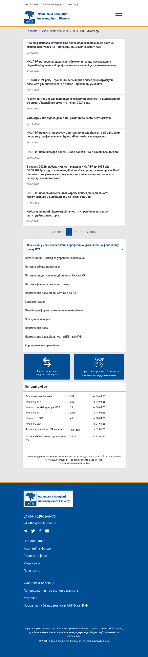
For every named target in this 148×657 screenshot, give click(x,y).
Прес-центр (32, 571)
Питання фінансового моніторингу (47, 284)
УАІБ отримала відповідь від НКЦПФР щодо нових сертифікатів (69, 118)
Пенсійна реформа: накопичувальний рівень (54, 310)
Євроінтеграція (35, 301)
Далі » (91, 232)
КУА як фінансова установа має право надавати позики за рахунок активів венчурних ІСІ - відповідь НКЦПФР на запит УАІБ (71, 44)
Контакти (30, 598)
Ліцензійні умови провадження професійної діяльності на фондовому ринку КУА (73, 247)
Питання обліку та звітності (43, 266)
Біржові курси (47, 366)
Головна (32, 31)
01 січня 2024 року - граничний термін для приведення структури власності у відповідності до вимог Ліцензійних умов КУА (70, 82)
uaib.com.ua (100, 628)
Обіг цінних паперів (37, 319)
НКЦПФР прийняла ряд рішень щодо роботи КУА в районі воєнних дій (73, 152)
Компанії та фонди (37, 548)
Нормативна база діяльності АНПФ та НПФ (53, 336)
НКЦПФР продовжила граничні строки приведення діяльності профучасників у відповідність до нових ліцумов (67, 195)
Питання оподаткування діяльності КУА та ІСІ (55, 275)
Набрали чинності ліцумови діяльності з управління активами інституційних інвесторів (67, 213)
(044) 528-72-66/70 (40, 516)
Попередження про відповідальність (51, 590)
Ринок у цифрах (35, 556)
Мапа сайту (32, 563)
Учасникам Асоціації (55, 31)
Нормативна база (36, 327)
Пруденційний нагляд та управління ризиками (55, 258)
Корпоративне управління (42, 345)
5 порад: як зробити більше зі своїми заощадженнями (98, 366)
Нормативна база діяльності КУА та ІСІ (50, 293)
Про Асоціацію (34, 541)
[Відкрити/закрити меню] (119, 15)
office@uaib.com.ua (40, 523)
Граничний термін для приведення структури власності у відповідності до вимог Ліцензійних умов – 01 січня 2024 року (73, 100)
